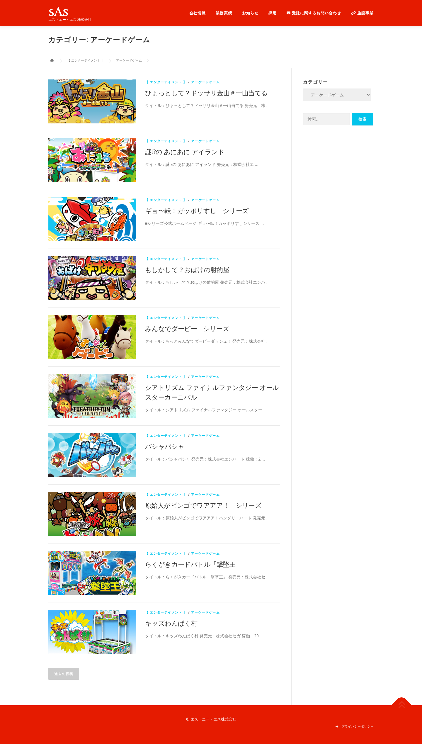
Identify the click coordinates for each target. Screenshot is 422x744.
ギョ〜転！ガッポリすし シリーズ (197, 210)
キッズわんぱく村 (171, 623)
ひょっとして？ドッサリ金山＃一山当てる (206, 92)
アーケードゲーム (205, 82)
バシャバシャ (164, 446)
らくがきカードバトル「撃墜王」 (193, 564)
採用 (272, 13)
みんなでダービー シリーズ (187, 328)
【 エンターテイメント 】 (166, 82)
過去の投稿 (63, 673)
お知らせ (250, 13)
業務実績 (224, 13)
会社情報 (197, 13)
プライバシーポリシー (357, 726)
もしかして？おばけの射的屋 (187, 269)
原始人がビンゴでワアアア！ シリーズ (203, 505)
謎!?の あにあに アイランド (184, 151)
